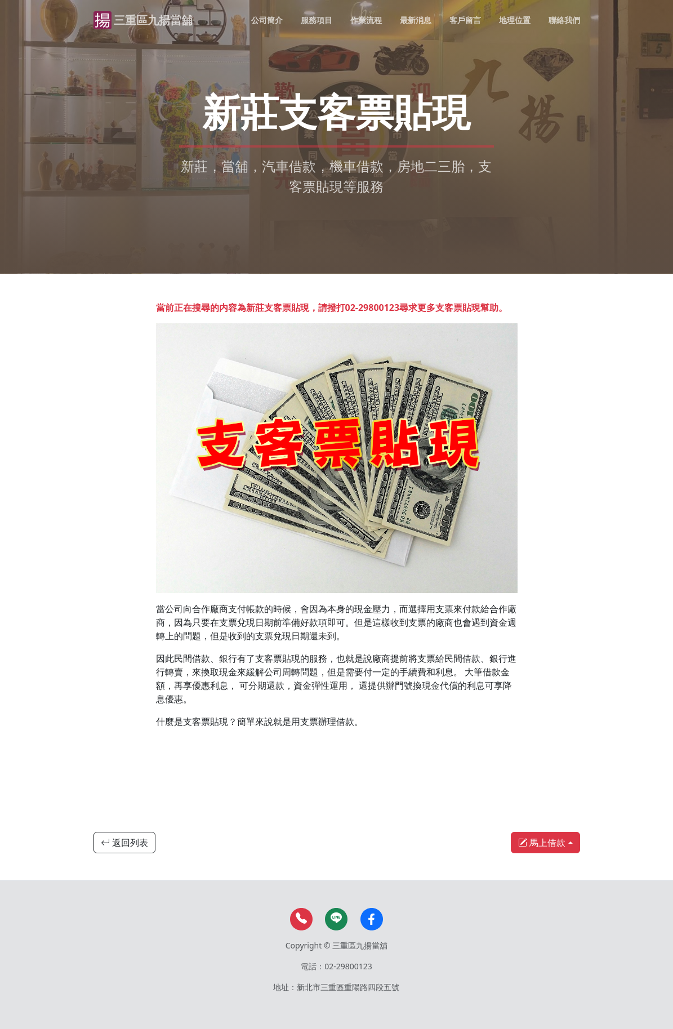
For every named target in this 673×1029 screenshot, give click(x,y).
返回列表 (124, 842)
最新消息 (415, 20)
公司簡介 (267, 20)
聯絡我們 (564, 20)
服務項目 (316, 20)
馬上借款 (541, 842)
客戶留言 (465, 20)
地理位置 (515, 20)
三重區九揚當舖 (153, 20)
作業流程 (366, 20)
